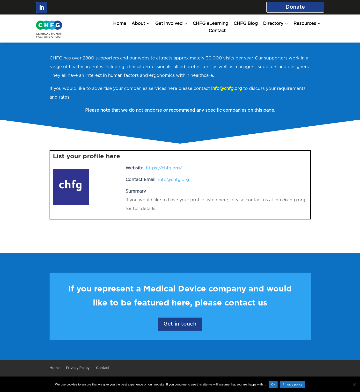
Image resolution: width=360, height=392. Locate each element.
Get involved (169, 24)
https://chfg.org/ (164, 168)
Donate (295, 7)
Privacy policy (292, 384)
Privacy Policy (77, 368)
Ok (273, 384)
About (138, 24)
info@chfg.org (226, 89)
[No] (354, 384)
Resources (305, 24)
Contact (217, 31)
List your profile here (86, 156)
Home (119, 24)
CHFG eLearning (210, 24)
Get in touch (180, 324)
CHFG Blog (246, 24)
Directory (273, 24)
